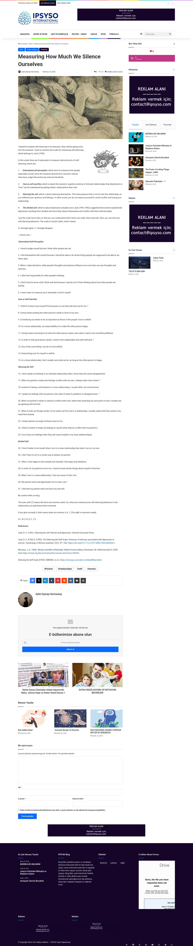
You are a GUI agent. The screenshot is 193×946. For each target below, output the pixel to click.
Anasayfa (24, 34)
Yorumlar (167, 125)
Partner (49, 569)
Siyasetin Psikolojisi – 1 (155, 182)
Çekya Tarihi (158, 259)
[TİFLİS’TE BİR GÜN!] (139, 264)
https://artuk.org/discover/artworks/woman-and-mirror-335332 (51, 553)
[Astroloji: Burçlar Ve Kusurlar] (70, 717)
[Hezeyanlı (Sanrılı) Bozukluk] (136, 162)
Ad (19, 786)
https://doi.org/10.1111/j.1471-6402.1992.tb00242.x (91, 543)
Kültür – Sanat (79, 34)
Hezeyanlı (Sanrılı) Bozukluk (157, 159)
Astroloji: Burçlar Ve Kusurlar (66, 729)
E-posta (21, 798)
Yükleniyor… (157, 883)
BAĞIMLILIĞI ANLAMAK (155, 135)
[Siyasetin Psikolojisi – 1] (136, 186)
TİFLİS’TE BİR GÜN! (137, 272)
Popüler (135, 125)
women (92, 569)
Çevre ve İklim (40, 34)
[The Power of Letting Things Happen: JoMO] (136, 174)
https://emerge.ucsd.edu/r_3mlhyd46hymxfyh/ (81, 560)
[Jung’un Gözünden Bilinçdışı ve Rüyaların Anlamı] (136, 150)
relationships (65, 569)
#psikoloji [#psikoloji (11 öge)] (103, 862)
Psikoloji (114, 34)
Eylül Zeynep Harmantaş (31, 72)
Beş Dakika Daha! (64, 3)
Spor (103, 34)
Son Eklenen (151, 125)
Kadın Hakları (32, 49)
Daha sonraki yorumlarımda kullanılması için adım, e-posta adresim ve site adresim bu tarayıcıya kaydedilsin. (62, 809)
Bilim (31, 44)
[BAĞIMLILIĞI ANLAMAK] (136, 138)
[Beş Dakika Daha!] (34, 717)
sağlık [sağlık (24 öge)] (122, 862)
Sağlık (94, 34)
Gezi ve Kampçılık (59, 34)
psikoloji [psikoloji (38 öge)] (114, 862)
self (80, 569)
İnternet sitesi (78, 798)
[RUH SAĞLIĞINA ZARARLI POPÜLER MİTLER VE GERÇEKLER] (106, 717)
